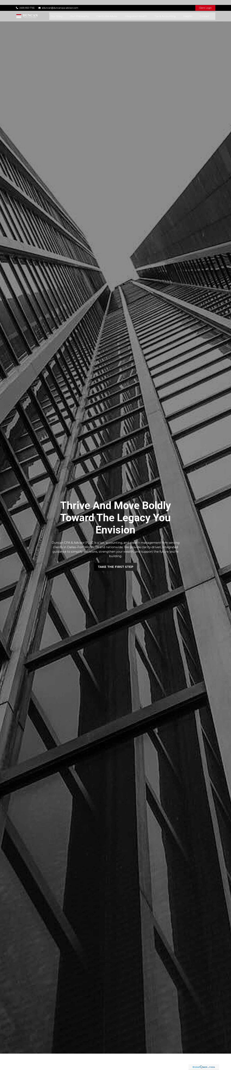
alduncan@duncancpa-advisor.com (58, 3)
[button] (56, 11)
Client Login (205, 3)
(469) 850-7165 (25, 3)
